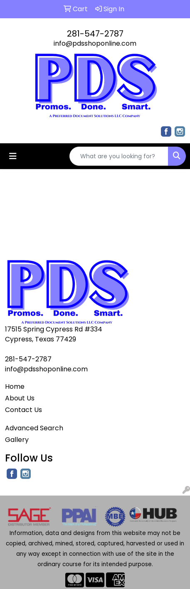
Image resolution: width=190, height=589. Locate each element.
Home (15, 386)
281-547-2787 (95, 33)
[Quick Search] (118, 156)
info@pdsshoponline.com (95, 43)
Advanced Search (34, 428)
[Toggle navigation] (13, 156)
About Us (20, 398)
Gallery (17, 439)
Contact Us (23, 410)
